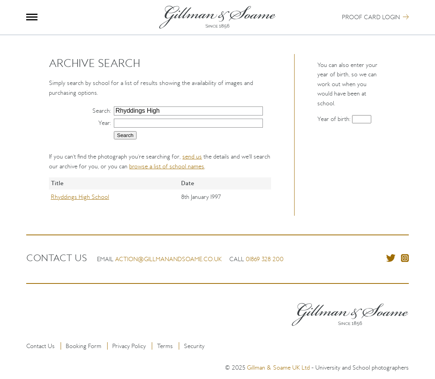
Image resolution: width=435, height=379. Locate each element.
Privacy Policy (129, 346)
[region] (160, 196)
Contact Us (40, 346)
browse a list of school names (166, 166)
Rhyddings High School (80, 196)
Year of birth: (334, 119)
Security (194, 346)
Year (104, 122)
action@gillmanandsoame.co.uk (168, 259)
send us (192, 156)
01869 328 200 (265, 259)
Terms (165, 346)
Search (101, 110)
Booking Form (83, 346)
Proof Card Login (371, 17)
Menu (32, 17)
